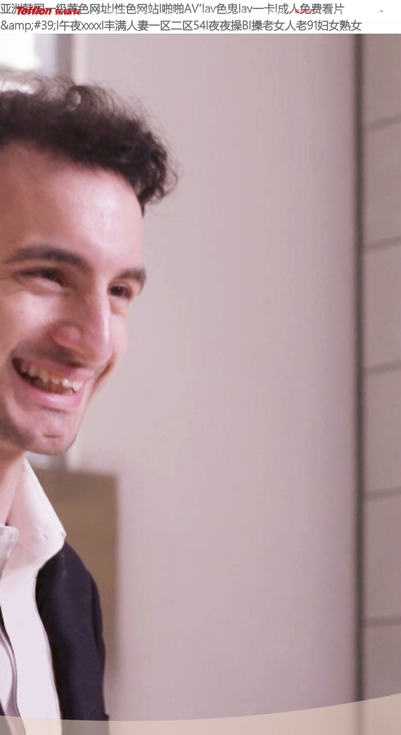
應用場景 (145, 11)
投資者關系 (237, 11)
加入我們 (334, 11)
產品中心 (175, 11)
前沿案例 (205, 11)
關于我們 (116, 11)
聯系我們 (305, 11)
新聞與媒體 (272, 11)
